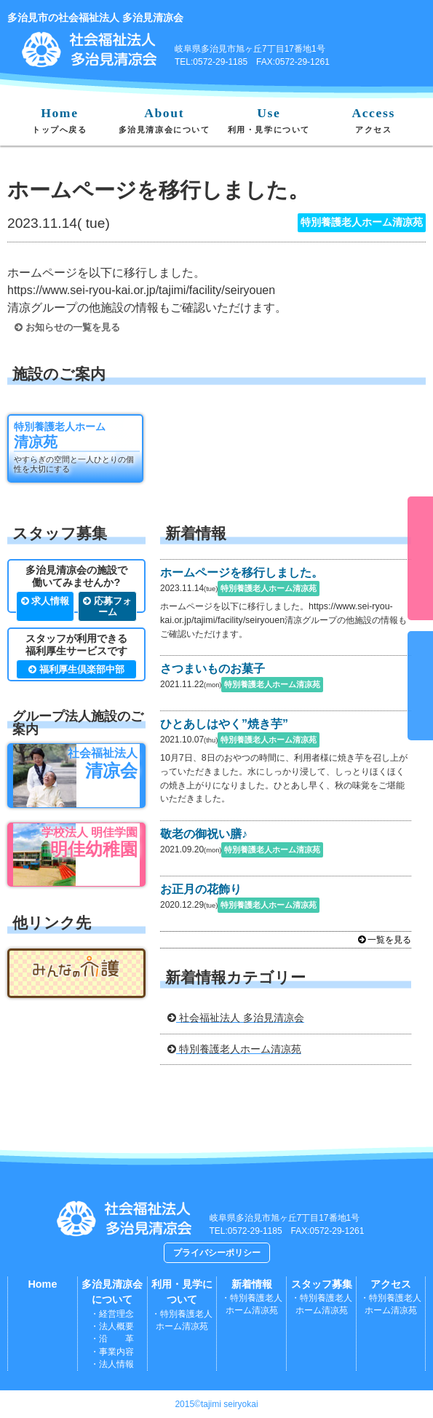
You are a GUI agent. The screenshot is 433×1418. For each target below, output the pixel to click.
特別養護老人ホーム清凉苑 (234, 1049)
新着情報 (251, 1284)
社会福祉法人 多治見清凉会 (235, 1017)
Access (372, 120)
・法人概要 (112, 1326)
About (164, 120)
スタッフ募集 (321, 1284)
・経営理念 (112, 1314)
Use (269, 120)
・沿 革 (112, 1338)
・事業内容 (112, 1351)
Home (59, 120)
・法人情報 (112, 1364)
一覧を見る (384, 939)
